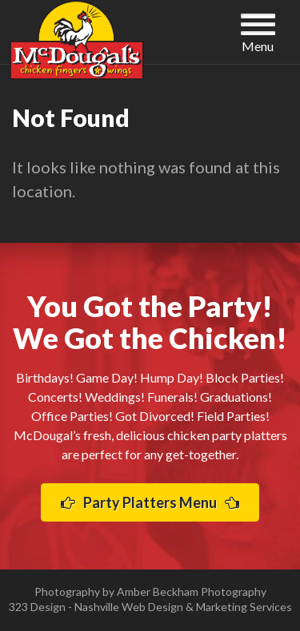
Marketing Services (244, 606)
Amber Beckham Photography (191, 591)
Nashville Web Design (128, 606)
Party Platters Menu (150, 502)
